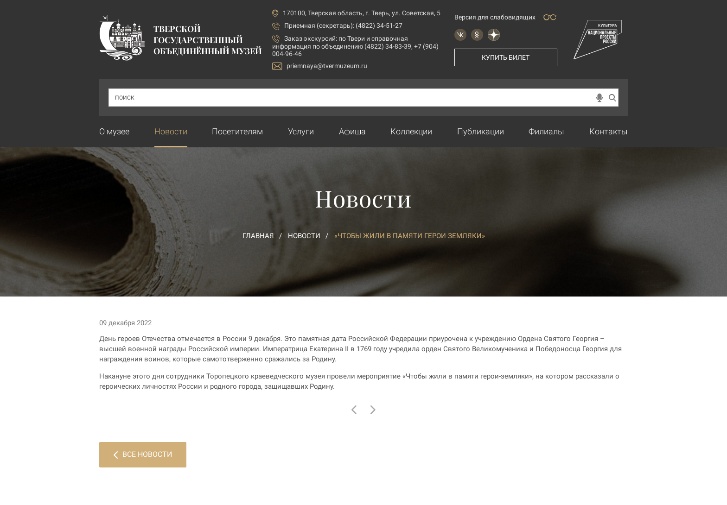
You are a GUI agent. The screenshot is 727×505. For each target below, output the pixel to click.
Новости (170, 131)
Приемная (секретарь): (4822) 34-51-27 (343, 25)
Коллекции (411, 131)
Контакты (608, 131)
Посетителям (237, 131)
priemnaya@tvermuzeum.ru (319, 66)
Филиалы (546, 131)
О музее (114, 131)
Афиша (352, 131)
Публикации (480, 131)
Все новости (143, 454)
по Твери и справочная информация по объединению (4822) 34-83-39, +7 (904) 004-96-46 (355, 46)
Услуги (301, 131)
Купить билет (505, 57)
